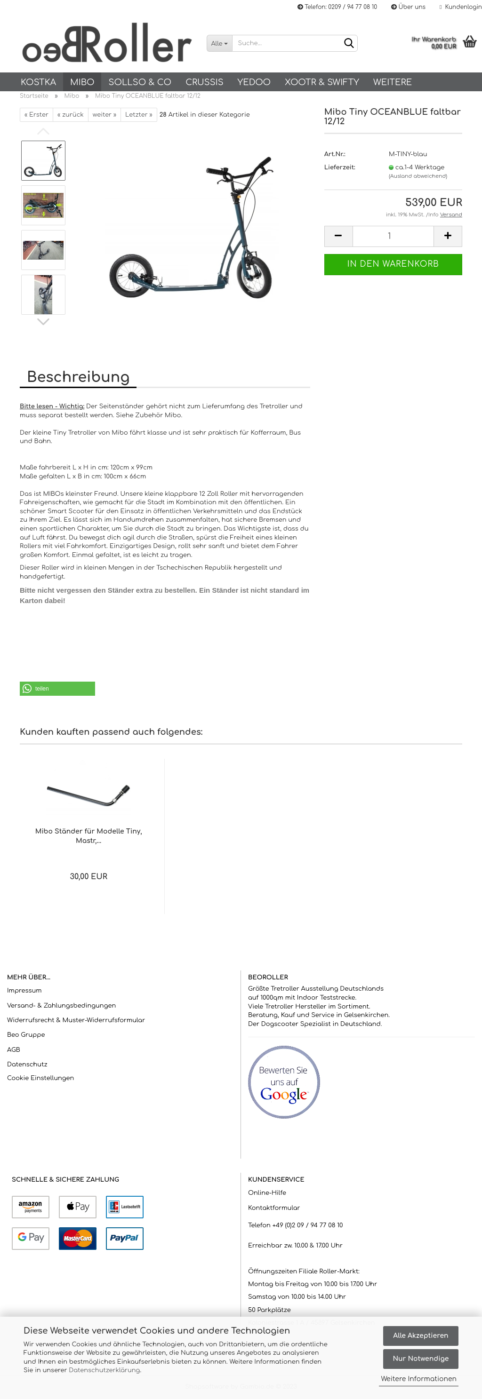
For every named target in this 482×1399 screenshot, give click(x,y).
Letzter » (139, 114)
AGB (13, 1050)
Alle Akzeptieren (420, 1335)
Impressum (24, 990)
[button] (57, 689)
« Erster (36, 114)
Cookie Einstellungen (40, 1078)
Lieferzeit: (339, 167)
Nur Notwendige (421, 1358)
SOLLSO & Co (139, 82)
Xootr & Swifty (322, 82)
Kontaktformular (274, 1208)
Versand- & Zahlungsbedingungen (61, 1005)
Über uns (408, 7)
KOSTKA (38, 82)
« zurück (70, 114)
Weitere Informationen (419, 1379)
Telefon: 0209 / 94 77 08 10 (337, 7)
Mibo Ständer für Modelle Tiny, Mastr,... (88, 836)
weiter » (104, 114)
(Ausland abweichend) (418, 176)
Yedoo (254, 82)
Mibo (82, 82)
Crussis (204, 82)
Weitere (392, 82)
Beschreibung (78, 377)
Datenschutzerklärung (104, 1370)
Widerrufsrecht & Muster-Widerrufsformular (76, 1020)
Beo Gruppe (26, 1035)
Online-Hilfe (267, 1193)
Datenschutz (27, 1064)
